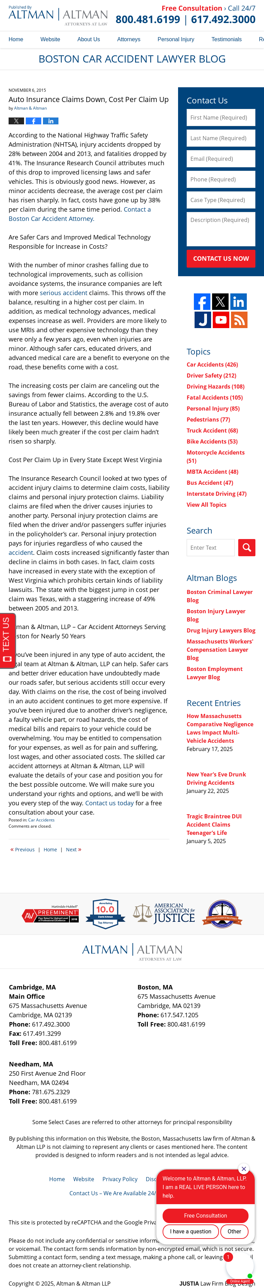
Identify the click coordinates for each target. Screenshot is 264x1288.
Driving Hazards (215, 386)
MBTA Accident (212, 471)
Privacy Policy (120, 1179)
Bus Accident (210, 482)
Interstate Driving (216, 493)
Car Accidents (41, 820)
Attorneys (129, 39)
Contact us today (109, 803)
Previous (22, 848)
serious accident (63, 293)
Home (16, 39)
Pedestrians (208, 419)
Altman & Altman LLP (83, 1283)
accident (21, 552)
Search (246, 547)
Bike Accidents (212, 441)
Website (50, 39)
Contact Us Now (221, 258)
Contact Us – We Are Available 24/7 (114, 1193)
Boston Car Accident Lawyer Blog (58, 15)
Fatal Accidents (215, 397)
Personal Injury (176, 39)
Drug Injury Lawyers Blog (221, 630)
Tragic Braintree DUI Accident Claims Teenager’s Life (214, 825)
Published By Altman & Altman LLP (185, 15)
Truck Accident (212, 430)
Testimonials (226, 39)
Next (73, 848)
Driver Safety (211, 375)
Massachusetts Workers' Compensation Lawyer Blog (220, 650)
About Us (88, 39)
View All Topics (207, 504)
